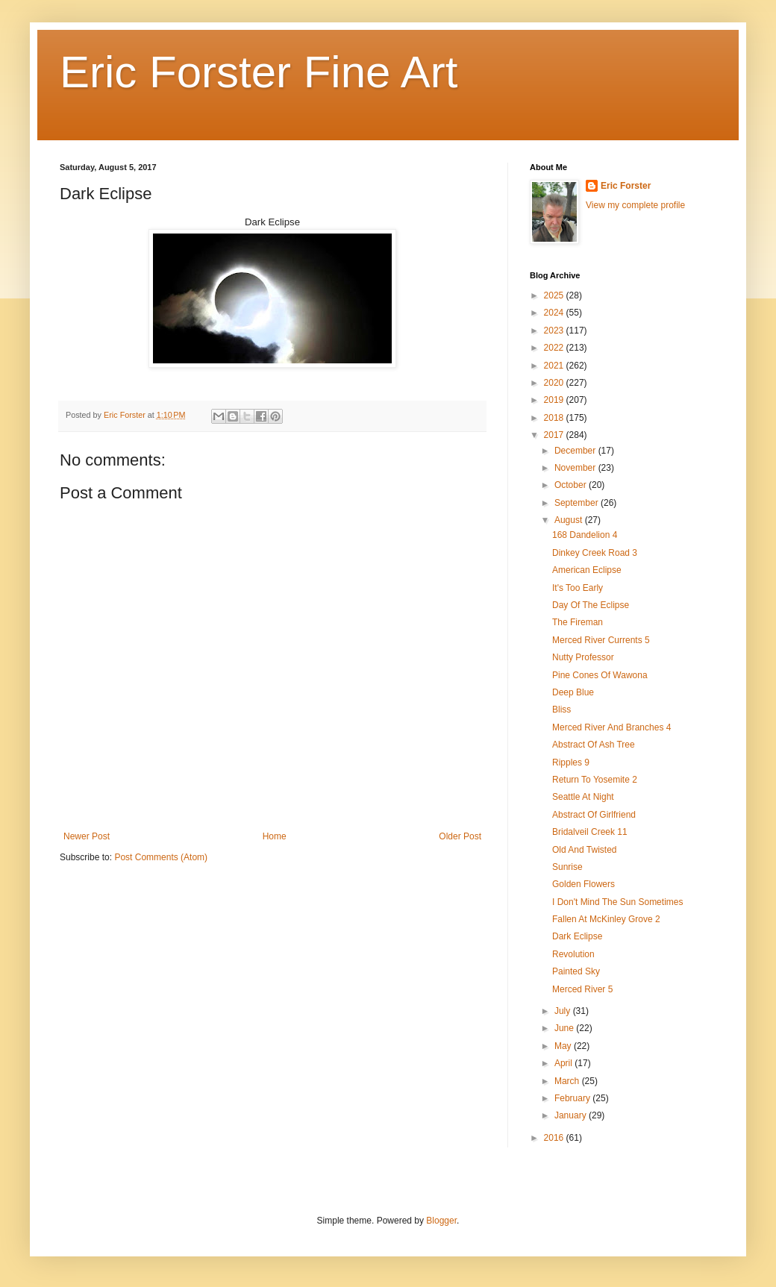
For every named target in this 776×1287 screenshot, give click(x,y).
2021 (555, 365)
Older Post (460, 836)
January (571, 1115)
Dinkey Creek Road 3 (594, 553)
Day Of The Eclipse (590, 605)
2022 (555, 347)
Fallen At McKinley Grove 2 (606, 919)
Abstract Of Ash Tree (593, 744)
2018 (555, 418)
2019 (555, 400)
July (563, 1011)
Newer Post (86, 836)
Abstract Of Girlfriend (594, 815)
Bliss (561, 709)
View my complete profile (635, 205)
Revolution (573, 954)
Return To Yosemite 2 (594, 779)
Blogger (441, 1220)
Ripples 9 (570, 762)
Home (275, 836)
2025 (555, 295)
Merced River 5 (582, 989)
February (573, 1098)
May (564, 1046)
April (564, 1063)
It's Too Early (577, 588)
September (577, 503)
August (569, 520)
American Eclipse (587, 570)
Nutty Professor (583, 657)
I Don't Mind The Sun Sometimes (617, 902)
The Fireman (577, 622)
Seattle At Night (583, 797)
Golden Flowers (583, 884)
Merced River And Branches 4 (611, 727)
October (571, 485)
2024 (555, 312)
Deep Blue (573, 692)
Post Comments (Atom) (160, 857)
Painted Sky (576, 971)
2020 (555, 383)
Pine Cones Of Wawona (600, 675)
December (576, 450)
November (576, 468)
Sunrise (567, 867)
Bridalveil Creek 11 (590, 832)
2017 (555, 435)
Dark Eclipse (577, 936)
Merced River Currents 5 (601, 640)
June (565, 1028)
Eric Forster (626, 186)
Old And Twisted (584, 850)
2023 (555, 330)
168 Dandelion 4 (584, 535)
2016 (555, 1138)
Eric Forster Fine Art (258, 72)
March (568, 1081)
